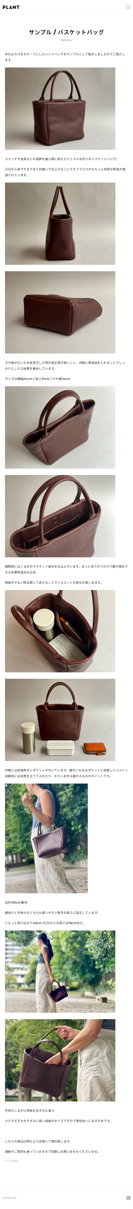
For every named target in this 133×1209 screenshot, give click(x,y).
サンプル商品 (11, 1161)
